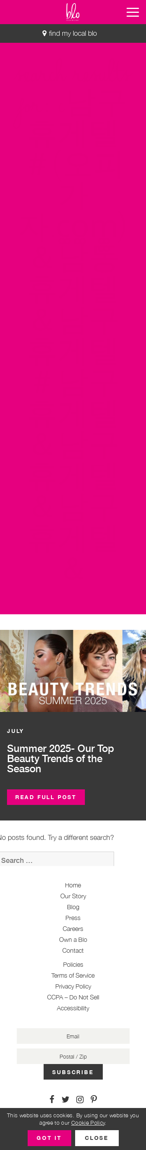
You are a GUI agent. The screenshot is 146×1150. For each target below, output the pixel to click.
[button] (133, 12)
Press (73, 917)
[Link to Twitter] (65, 1099)
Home (73, 885)
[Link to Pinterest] (94, 1099)
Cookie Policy (88, 1122)
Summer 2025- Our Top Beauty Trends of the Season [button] (60, 758)
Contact (73, 950)
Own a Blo (73, 939)
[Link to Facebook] (52, 1099)
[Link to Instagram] (80, 1099)
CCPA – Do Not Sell (73, 997)
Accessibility (73, 1008)
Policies (73, 964)
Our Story (73, 895)
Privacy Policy (73, 986)
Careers (73, 928)
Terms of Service (73, 975)
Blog (73, 906)
